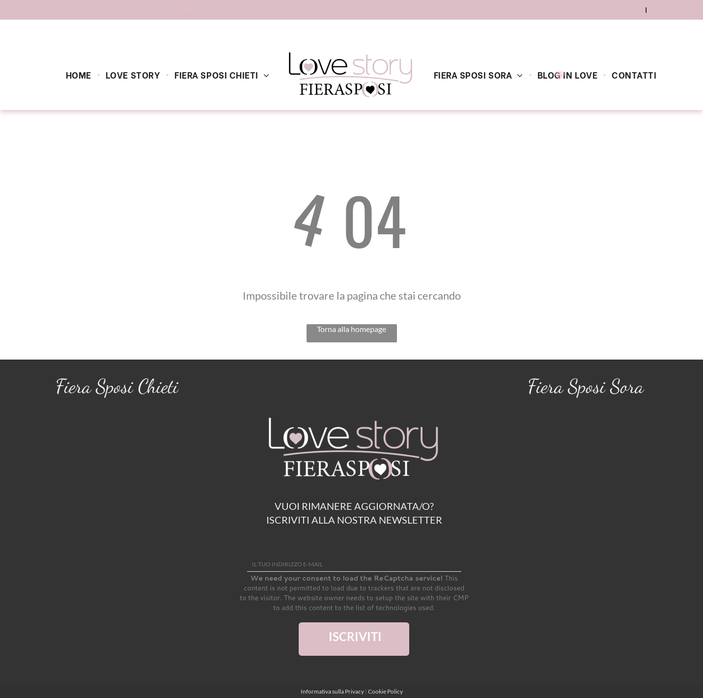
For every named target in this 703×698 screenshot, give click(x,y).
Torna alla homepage (351, 329)
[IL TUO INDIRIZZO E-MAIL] (354, 564)
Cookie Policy (385, 691)
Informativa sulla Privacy (332, 691)
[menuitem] (80, 74)
